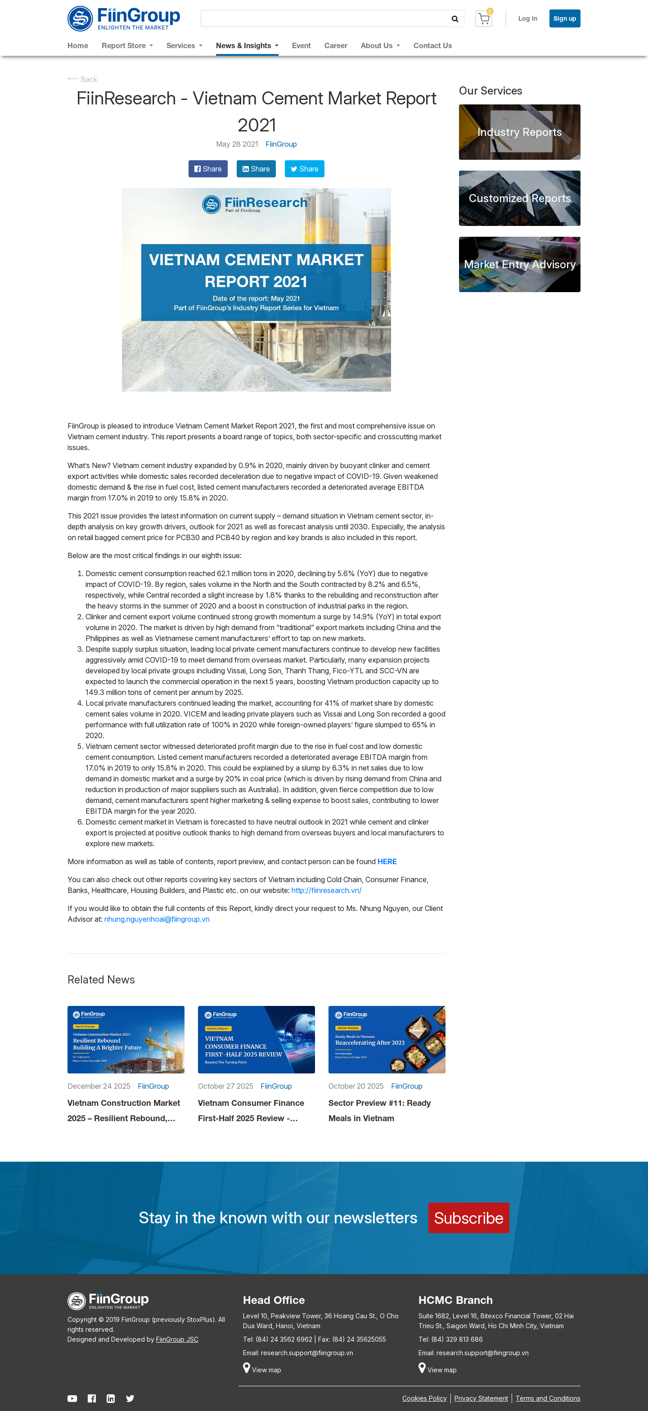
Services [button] (181, 45)
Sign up (565, 18)
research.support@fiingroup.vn (307, 1353)
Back (82, 79)
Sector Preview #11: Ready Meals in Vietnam (379, 1110)
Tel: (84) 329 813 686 (450, 1339)
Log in (527, 18)
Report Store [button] (125, 45)
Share (208, 168)
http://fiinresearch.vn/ (327, 890)
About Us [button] (378, 45)
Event (301, 45)
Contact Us (433, 45)
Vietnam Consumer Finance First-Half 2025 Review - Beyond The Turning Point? (251, 1112)
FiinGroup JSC (177, 1339)
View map (262, 1370)
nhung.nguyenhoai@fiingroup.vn (157, 919)
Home (78, 45)
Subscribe (469, 1218)
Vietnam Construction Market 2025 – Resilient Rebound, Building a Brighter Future (124, 1112)
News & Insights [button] (244, 45)
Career (335, 45)
